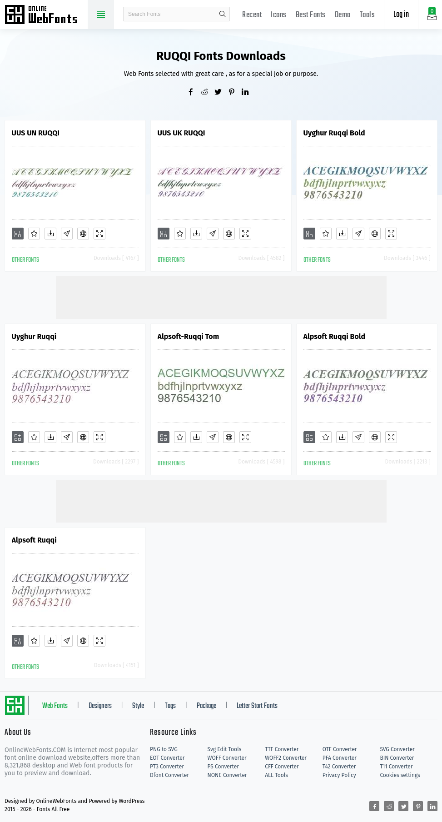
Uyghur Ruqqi (34, 336)
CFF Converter (281, 766)
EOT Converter (167, 758)
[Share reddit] (207, 93)
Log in (401, 14)
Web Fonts (55, 706)
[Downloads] (50, 233)
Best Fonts (311, 15)
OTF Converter (340, 749)
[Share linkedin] (248, 93)
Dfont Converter (169, 775)
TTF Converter (281, 749)
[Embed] (83, 233)
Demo (343, 15)
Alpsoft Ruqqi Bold (334, 336)
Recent (252, 15)
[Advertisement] (221, 296)
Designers (100, 706)
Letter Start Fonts (257, 706)
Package (206, 706)
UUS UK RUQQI (181, 133)
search (222, 14)
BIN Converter (397, 758)
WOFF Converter (227, 758)
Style (138, 706)
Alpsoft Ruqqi (34, 540)
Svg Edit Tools (225, 749)
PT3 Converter (167, 766)
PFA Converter (340, 758)
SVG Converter (397, 749)
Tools (367, 15)
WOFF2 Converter (286, 758)
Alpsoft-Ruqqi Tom (188, 336)
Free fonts (45, 15)
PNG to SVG (164, 749)
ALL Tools (276, 775)
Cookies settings (400, 775)
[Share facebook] (194, 93)
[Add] (18, 233)
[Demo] (99, 233)
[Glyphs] (67, 233)
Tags (170, 706)
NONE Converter (227, 775)
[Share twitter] (221, 93)
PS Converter (223, 766)
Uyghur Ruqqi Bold (334, 133)
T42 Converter (339, 766)
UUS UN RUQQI (36, 133)
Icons (279, 15)
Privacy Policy (339, 775)
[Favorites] (34, 233)
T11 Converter (396, 766)
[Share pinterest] (235, 93)
